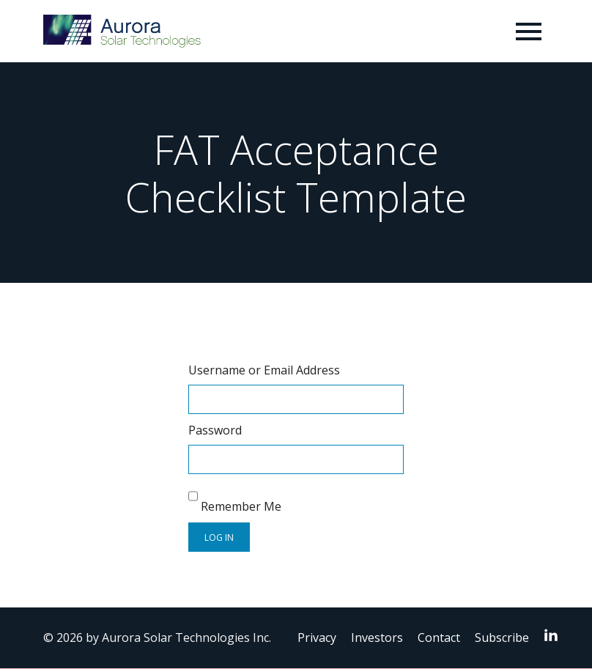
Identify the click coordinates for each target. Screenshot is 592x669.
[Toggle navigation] (528, 31)
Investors (377, 637)
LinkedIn (555, 634)
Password (215, 430)
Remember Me (234, 497)
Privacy (316, 637)
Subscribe (502, 637)
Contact (439, 637)
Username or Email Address (264, 370)
